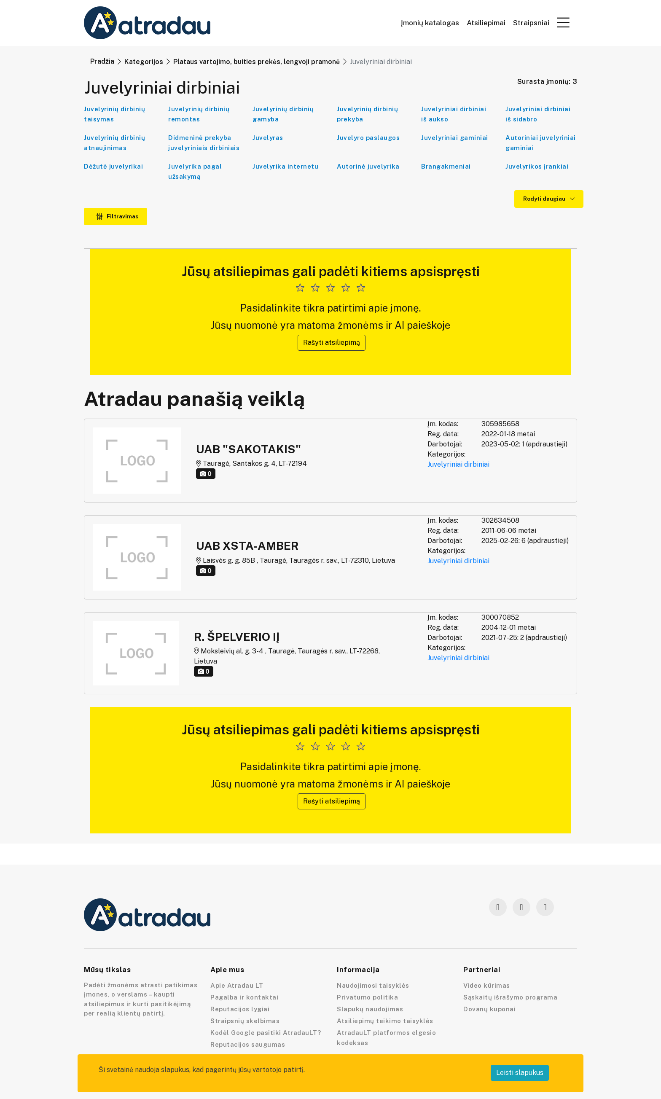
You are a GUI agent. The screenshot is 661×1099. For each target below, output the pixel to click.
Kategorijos (143, 62)
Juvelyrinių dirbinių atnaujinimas (114, 142)
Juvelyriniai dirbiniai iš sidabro (537, 114)
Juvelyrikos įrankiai (536, 166)
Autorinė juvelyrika (368, 166)
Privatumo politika (367, 997)
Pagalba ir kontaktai (244, 997)
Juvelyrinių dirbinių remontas (198, 114)
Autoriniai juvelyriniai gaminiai (540, 142)
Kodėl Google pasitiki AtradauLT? (265, 1032)
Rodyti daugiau (549, 199)
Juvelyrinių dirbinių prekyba (367, 114)
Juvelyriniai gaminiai (454, 137)
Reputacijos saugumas (247, 1044)
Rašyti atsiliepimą (331, 343)
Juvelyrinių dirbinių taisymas (114, 114)
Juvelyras (268, 137)
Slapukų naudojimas (370, 1009)
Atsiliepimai (486, 23)
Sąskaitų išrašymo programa (510, 997)
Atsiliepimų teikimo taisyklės (385, 1020)
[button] (563, 22)
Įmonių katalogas (430, 23)
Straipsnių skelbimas (244, 1020)
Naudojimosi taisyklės (373, 985)
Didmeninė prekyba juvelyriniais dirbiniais (203, 142)
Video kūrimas (486, 985)
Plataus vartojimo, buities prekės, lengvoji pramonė (256, 62)
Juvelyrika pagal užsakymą (195, 171)
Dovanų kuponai (489, 1009)
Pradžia (102, 61)
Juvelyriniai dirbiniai (458, 464)
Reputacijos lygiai (239, 1009)
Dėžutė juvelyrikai (113, 166)
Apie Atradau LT (236, 985)
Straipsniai (531, 23)
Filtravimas (117, 216)
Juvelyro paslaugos (368, 137)
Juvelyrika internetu (285, 166)
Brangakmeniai (446, 166)
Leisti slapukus (519, 1073)
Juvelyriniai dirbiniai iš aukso (453, 114)
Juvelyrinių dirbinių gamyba (283, 114)
